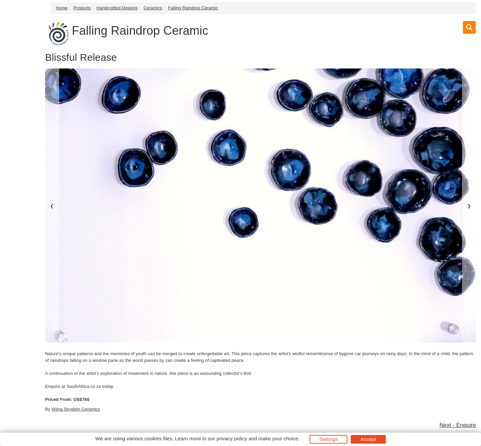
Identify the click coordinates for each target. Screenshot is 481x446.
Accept (368, 439)
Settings (328, 439)
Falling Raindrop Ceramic (193, 7)
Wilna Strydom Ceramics (75, 409)
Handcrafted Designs (117, 7)
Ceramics (153, 7)
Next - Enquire (458, 425)
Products (82, 7)
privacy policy (231, 438)
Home (61, 7)
